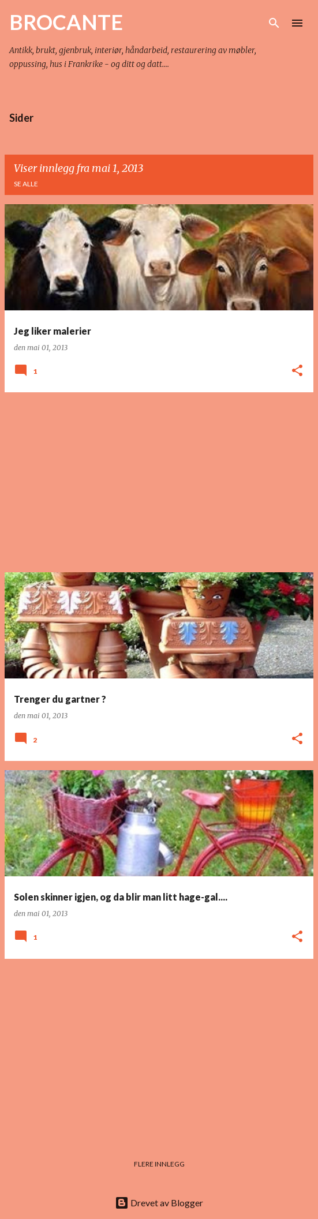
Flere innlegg (159, 1164)
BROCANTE (66, 22)
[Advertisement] (159, 482)
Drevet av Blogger (159, 1202)
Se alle (26, 183)
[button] (297, 371)
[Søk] (274, 23)
